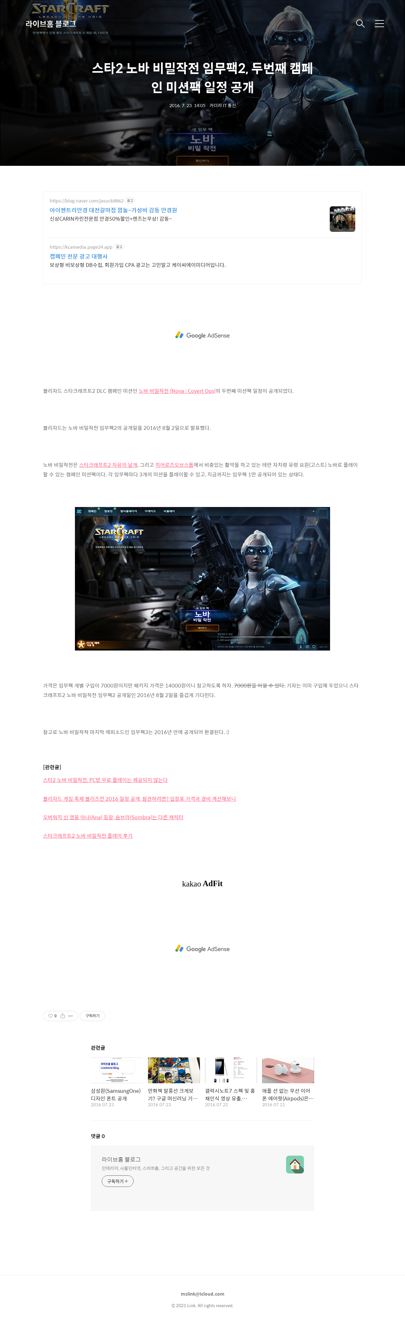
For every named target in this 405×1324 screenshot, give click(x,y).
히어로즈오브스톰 (174, 465)
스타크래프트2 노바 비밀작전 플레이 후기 (88, 836)
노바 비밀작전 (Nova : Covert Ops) (177, 391)
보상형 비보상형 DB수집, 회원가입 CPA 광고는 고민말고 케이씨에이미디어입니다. (138, 264)
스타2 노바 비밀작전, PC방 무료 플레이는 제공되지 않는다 (105, 780)
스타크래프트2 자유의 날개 (108, 465)
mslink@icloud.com (203, 1293)
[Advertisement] (202, 335)
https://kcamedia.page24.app (81, 247)
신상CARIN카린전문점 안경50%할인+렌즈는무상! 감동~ (111, 218)
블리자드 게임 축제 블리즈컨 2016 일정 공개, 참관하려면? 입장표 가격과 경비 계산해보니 (139, 799)
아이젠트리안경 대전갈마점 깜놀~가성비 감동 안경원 (113, 210)
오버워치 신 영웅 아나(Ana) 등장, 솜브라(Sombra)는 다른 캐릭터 (113, 817)
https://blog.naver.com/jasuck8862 (86, 200)
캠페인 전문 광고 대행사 (79, 256)
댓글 (98, 1136)
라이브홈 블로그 (51, 23)
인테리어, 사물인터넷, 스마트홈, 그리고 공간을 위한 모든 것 (156, 1168)
